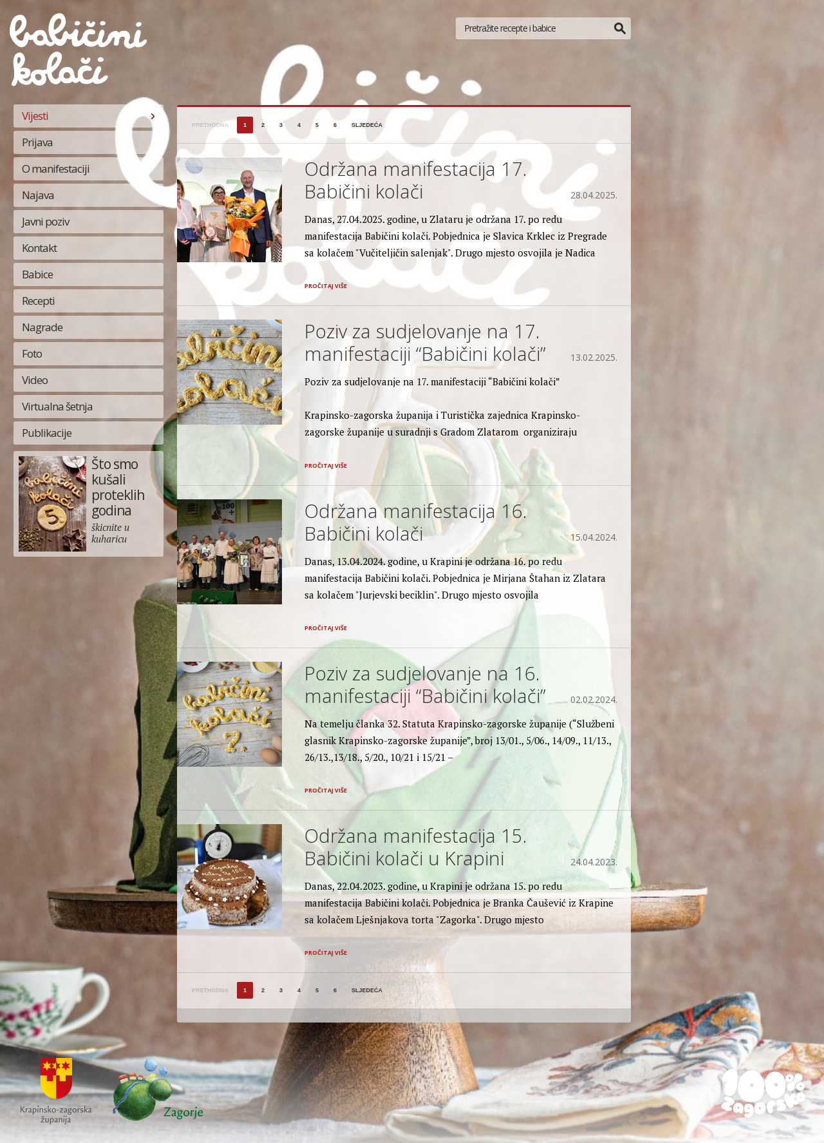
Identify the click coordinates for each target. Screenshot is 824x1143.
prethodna (210, 125)
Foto (32, 353)
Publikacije (46, 432)
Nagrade (42, 327)
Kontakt (39, 247)
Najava (38, 194)
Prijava (37, 142)
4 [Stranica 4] (299, 125)
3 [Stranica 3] (281, 125)
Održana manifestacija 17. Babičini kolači (415, 180)
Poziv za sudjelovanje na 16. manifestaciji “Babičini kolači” (425, 684)
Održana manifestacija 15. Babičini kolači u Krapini (415, 846)
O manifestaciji (55, 168)
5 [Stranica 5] (317, 125)
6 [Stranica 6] (335, 125)
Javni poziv (45, 221)
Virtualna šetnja (57, 406)
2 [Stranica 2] (263, 125)
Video (35, 379)
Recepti (38, 300)
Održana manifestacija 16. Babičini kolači (415, 522)
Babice (37, 274)
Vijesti (35, 115)
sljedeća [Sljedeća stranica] (366, 125)
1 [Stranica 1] (245, 125)
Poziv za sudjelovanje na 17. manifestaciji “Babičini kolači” (425, 342)
